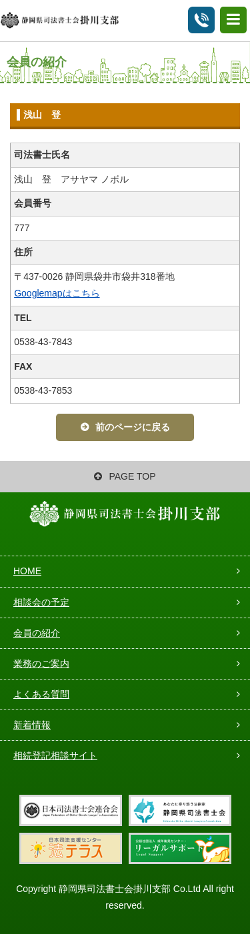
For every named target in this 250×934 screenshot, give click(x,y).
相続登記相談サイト (55, 755)
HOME (27, 571)
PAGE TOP (124, 476)
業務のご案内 (41, 663)
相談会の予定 (41, 602)
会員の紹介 (36, 633)
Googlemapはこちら (56, 293)
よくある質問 (41, 694)
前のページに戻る (132, 427)
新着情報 (32, 724)
